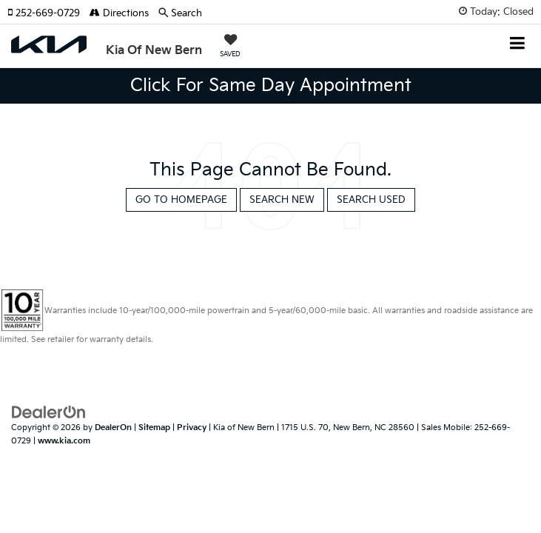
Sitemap (154, 427)
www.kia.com (64, 441)
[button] (48, 13)
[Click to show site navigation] (517, 44)
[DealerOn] (49, 412)
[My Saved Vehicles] (230, 47)
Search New (282, 200)
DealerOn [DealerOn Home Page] (113, 427)
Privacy (191, 427)
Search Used (371, 200)
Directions (119, 13)
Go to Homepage (181, 200)
